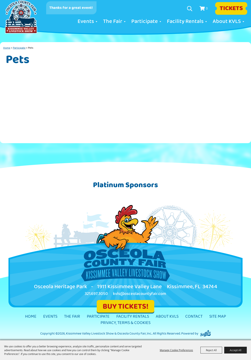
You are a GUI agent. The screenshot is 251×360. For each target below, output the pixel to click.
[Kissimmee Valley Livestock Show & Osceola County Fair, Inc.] (21, 17)
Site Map (217, 316)
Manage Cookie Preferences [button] (176, 350)
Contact (194, 316)
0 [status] (207, 8)
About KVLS (227, 21)
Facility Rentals (185, 21)
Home (6, 48)
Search (190, 8)
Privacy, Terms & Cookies (125, 323)
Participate (144, 21)
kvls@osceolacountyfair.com (139, 294)
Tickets (231, 8)
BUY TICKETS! (125, 306)
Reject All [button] (211, 350)
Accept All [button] (235, 350)
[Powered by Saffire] (205, 333)
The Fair (112, 21)
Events (86, 21)
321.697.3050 (96, 294)
